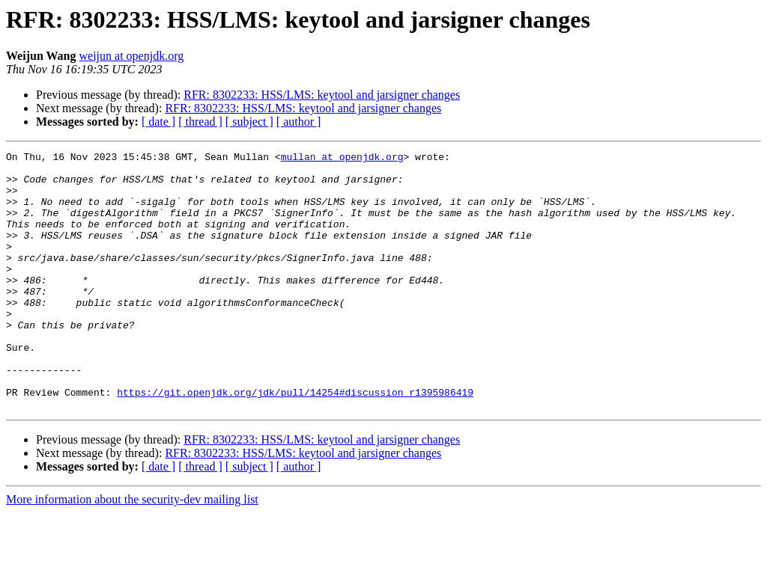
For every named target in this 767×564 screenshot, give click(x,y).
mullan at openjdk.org (342, 158)
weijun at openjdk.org (131, 55)
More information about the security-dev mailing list (132, 551)
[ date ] (158, 121)
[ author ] (298, 121)
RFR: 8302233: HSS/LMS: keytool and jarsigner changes (322, 94)
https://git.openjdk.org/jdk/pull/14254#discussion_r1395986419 (295, 441)
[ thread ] (200, 121)
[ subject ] (249, 121)
